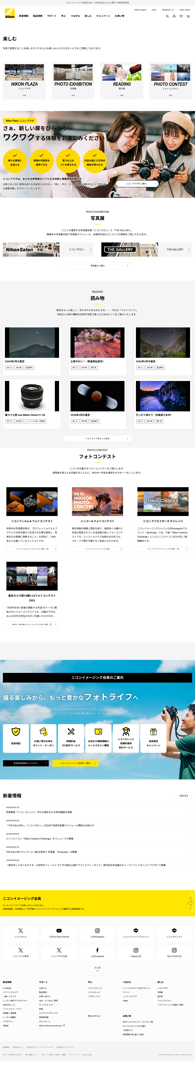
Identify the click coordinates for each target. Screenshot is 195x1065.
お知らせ (43, 992)
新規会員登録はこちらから (26, 767)
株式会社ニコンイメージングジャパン (40, 1051)
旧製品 (6, 1030)
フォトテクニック (95, 992)
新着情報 (23, 16)
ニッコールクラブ (130, 1000)
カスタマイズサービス (48, 1017)
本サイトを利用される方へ (12, 1059)
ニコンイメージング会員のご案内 (75, 767)
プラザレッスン (94, 1000)
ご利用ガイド (128, 1034)
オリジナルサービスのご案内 (134, 1030)
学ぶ (63, 16)
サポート (51, 16)
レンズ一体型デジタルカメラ (15, 1005)
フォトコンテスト (164, 1005)
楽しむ (88, 16)
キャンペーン (103, 16)
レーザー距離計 (9, 1021)
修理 (41, 1013)
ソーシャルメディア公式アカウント (136, 992)
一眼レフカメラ (9, 1000)
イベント (126, 996)
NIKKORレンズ (9, 1009)
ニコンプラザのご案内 (136, 184)
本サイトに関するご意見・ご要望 (54, 1059)
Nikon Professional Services (50, 1030)
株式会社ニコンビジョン (65, 1051)
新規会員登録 (175, 907)
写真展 (160, 996)
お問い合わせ (44, 1000)
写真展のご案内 (97, 266)
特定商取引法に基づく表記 (133, 1038)
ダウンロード (44, 1025)
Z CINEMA (7, 992)
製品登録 (43, 996)
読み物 (160, 1000)
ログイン (139, 907)
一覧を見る (183, 800)
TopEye (125, 1005)
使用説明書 (43, 1021)
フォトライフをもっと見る (97, 433)
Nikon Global (185, 10)
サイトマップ (74, 1059)
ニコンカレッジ (94, 996)
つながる (75, 16)
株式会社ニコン (169, 10)
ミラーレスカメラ (10, 996)
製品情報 (37, 16)
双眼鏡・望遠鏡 (9, 1017)
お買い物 (119, 16)
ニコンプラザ (162, 992)
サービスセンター (46, 1009)
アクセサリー (8, 1025)
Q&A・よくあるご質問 (48, 1005)
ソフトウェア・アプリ (12, 1013)
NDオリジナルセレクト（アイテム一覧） (138, 1026)
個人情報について (32, 1059)
